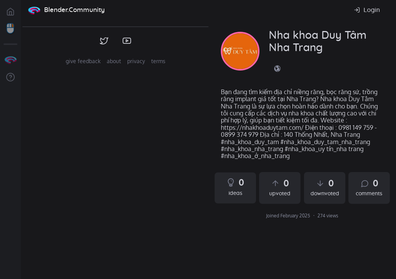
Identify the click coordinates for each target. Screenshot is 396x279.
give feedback (83, 61)
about (114, 61)
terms (158, 61)
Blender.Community (74, 10)
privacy (136, 61)
